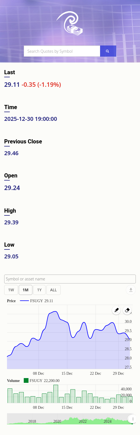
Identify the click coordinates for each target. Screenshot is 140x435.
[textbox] (71, 279)
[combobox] (70, 279)
